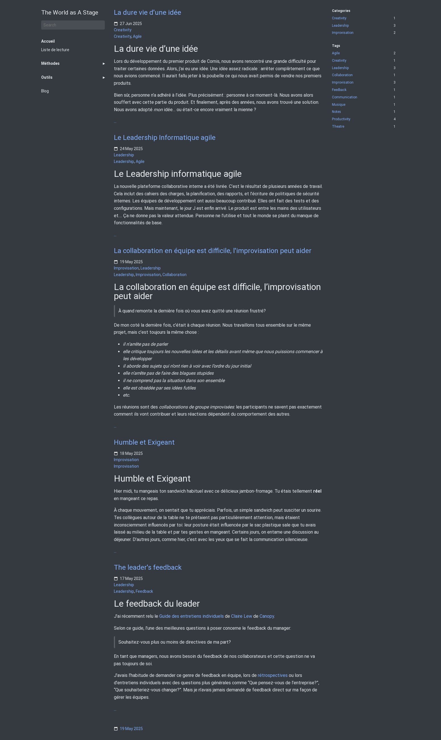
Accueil (48, 41)
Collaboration (174, 274)
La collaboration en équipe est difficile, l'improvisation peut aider (213, 251)
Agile (137, 36)
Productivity (341, 119)
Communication (344, 97)
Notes (336, 112)
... (115, 121)
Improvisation (126, 268)
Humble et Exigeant (144, 442)
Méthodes (50, 63)
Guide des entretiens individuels (191, 616)
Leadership (124, 155)
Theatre (338, 126)
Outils (47, 77)
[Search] (73, 25)
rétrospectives (273, 675)
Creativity (122, 30)
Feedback (144, 591)
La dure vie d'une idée (147, 12)
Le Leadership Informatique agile (165, 138)
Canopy (267, 616)
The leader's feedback (148, 567)
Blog (45, 91)
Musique (338, 105)
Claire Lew (241, 616)
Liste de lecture (55, 49)
